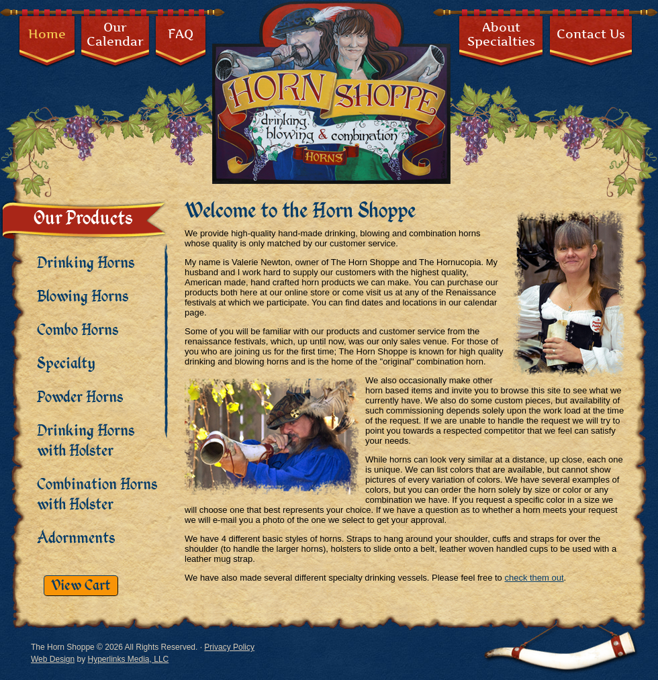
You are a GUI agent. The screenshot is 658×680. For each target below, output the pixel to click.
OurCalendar (115, 34)
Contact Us (591, 34)
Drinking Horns (85, 263)
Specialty (66, 364)
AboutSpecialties (501, 34)
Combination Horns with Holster (97, 495)
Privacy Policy (229, 647)
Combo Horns (77, 330)
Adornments (76, 538)
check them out (533, 578)
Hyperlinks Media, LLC (128, 659)
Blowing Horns (82, 296)
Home (47, 34)
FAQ (180, 34)
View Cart (81, 585)
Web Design (53, 659)
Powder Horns (80, 397)
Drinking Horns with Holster (85, 441)
